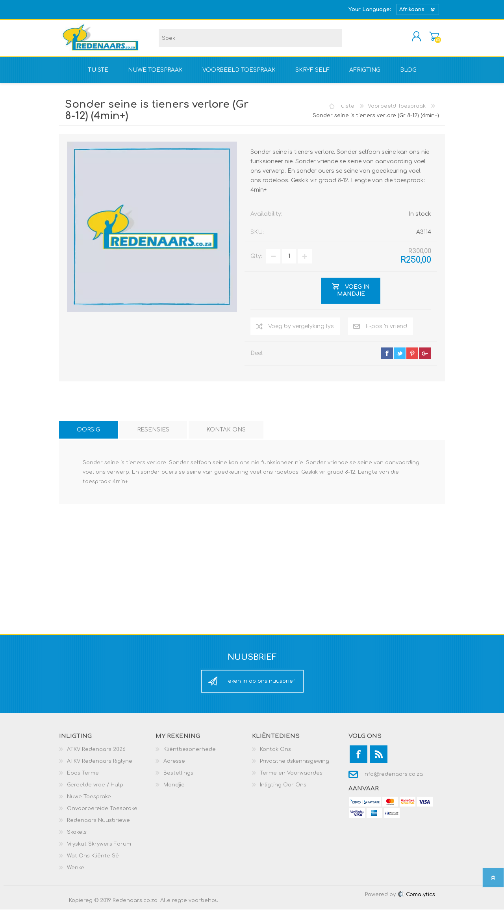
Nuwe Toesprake (89, 802)
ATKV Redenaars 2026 (96, 755)
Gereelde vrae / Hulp (95, 790)
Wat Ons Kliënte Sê (93, 861)
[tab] (88, 435)
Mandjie (426, 39)
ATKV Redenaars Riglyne (99, 766)
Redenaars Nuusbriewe (98, 826)
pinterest (412, 359)
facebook (387, 359)
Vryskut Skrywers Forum (99, 849)
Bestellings (178, 778)
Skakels (77, 837)
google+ (425, 359)
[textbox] (250, 41)
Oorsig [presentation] (88, 435)
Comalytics (416, 900)
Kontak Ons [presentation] (226, 435)
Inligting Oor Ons (283, 790)
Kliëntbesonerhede (189, 755)
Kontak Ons (275, 755)
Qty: (256, 262)
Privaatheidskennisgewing (294, 766)
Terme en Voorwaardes (291, 778)
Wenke (75, 873)
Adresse (174, 766)
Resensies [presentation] (153, 435)
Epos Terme (83, 778)
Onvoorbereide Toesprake (102, 814)
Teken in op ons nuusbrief (260, 686)
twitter (400, 359)
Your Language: (369, 9)
